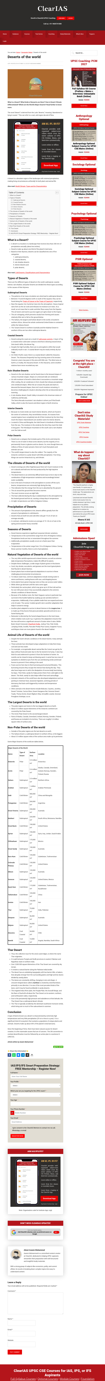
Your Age (13, 1100)
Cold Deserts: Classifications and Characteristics (32, 273)
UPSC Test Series (84, 432)
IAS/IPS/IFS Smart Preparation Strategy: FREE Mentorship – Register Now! (34, 233)
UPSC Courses (83, 437)
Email (10, 1330)
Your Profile (14, 1082)
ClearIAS (52, 9)
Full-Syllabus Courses (23, 1378)
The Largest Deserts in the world (20, 223)
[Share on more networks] (27, 1055)
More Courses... (84, 310)
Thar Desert (14, 228)
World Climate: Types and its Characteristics (31, 186)
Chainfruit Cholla (34, 624)
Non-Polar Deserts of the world (19, 226)
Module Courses (69, 1378)
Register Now (17, 1136)
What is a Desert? (15, 195)
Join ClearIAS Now (84, 401)
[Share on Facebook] (9, 1055)
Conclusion (14, 231)
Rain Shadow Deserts (19, 204)
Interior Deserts (18, 207)
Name (10, 1319)
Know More (84, 529)
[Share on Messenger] (18, 1055)
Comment (12, 1291)
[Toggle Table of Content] (56, 192)
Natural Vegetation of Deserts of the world (23, 219)
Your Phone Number (17, 1109)
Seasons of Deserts (16, 216)
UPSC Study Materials (84, 422)
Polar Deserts (17, 209)
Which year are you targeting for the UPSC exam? (28, 1091)
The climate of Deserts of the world (21, 211)
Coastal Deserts (18, 202)
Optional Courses (48, 1378)
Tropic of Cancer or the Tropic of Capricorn (38, 301)
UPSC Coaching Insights (84, 442)
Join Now (61, 18)
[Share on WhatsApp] (14, 1055)
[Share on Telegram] (23, 1055)
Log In (70, 18)
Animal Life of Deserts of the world (21, 221)
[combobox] (12, 1113)
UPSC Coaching (84, 427)
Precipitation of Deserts (17, 214)
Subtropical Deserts (19, 200)
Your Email (14, 1118)
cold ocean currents (46, 339)
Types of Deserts (15, 198)
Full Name (14, 1073)
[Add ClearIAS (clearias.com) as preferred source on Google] (35, 1232)
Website (10, 1340)
